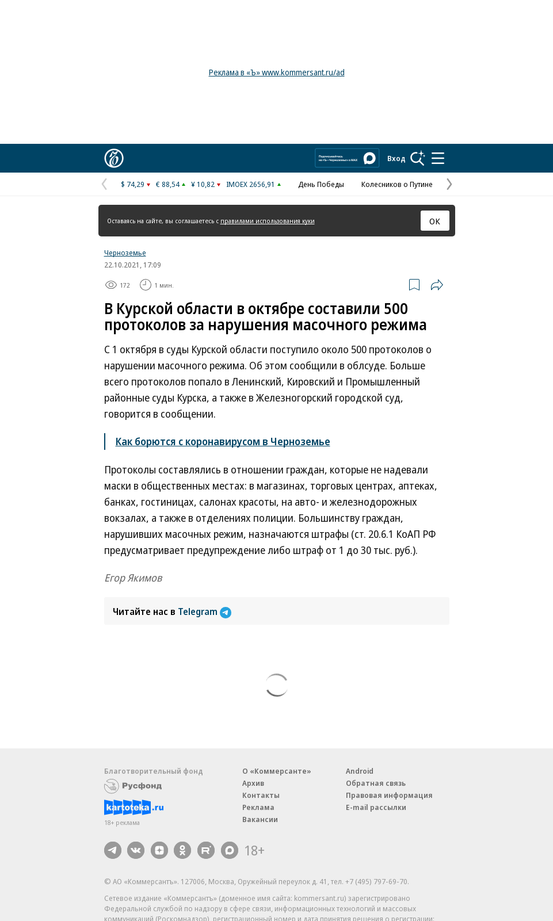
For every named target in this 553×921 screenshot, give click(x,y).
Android (359, 771)
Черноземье (125, 252)
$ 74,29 (132, 184)
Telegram (204, 611)
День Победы (321, 184)
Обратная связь (376, 783)
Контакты (261, 795)
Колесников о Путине (397, 184)
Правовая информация (389, 795)
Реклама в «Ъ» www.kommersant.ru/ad (277, 72)
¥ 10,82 (203, 184)
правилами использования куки (267, 220)
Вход (396, 158)
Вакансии (260, 819)
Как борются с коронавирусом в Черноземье (223, 441)
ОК (434, 221)
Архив (253, 783)
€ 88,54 (168, 184)
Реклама (258, 807)
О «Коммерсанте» (276, 771)
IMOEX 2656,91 (250, 184)
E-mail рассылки (376, 807)
